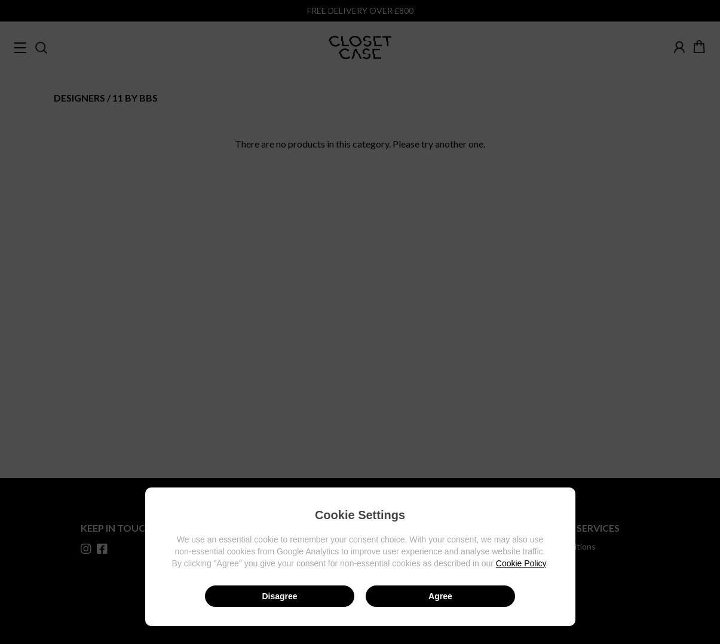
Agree (440, 596)
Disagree (279, 596)
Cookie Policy (521, 563)
